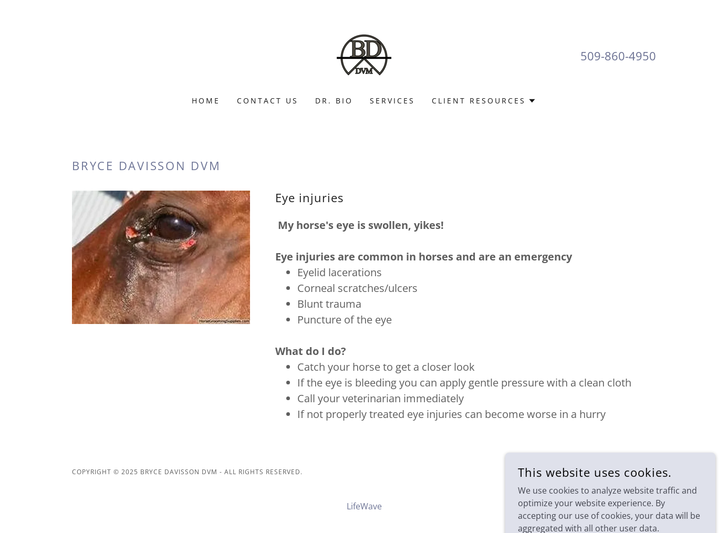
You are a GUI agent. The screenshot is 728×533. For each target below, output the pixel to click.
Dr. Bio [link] (334, 101)
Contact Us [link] (267, 101)
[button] (484, 101)
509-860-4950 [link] (618, 56)
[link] (364, 54)
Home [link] (206, 101)
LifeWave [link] (364, 506)
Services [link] (392, 101)
